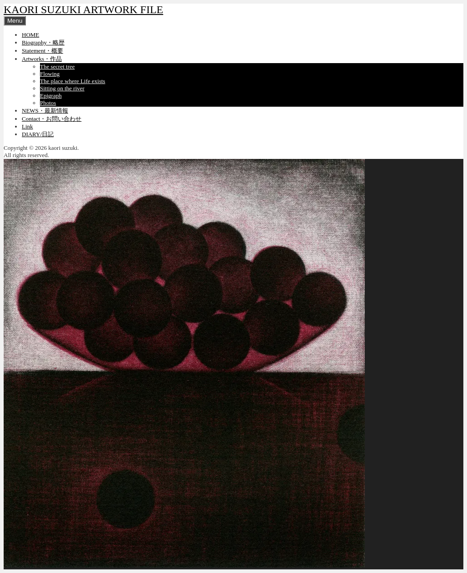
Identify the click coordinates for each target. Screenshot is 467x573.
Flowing (50, 73)
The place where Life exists (72, 81)
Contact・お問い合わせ (51, 118)
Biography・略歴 (43, 42)
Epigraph (51, 95)
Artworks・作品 (42, 58)
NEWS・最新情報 (45, 110)
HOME (30, 34)
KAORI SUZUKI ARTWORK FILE (83, 9)
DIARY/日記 (38, 134)
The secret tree (57, 66)
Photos (48, 102)
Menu (14, 20)
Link (27, 126)
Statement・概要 (42, 50)
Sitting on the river (62, 88)
